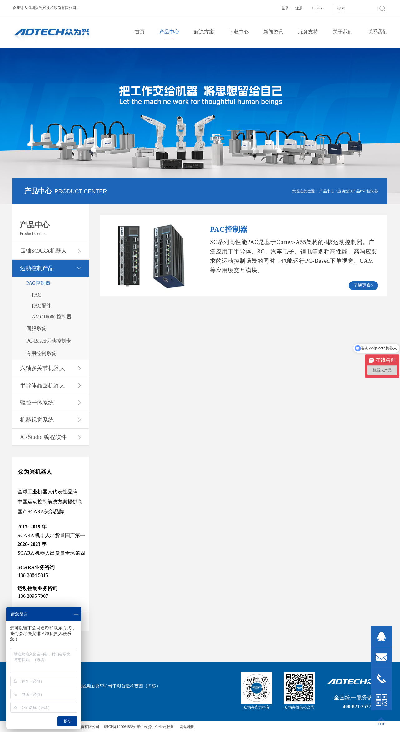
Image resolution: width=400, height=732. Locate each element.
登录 (285, 8)
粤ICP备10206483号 (119, 726)
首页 (140, 31)
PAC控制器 (369, 191)
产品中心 (326, 191)
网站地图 (186, 726)
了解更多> (363, 285)
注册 (299, 8)
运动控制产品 (349, 191)
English (318, 8)
